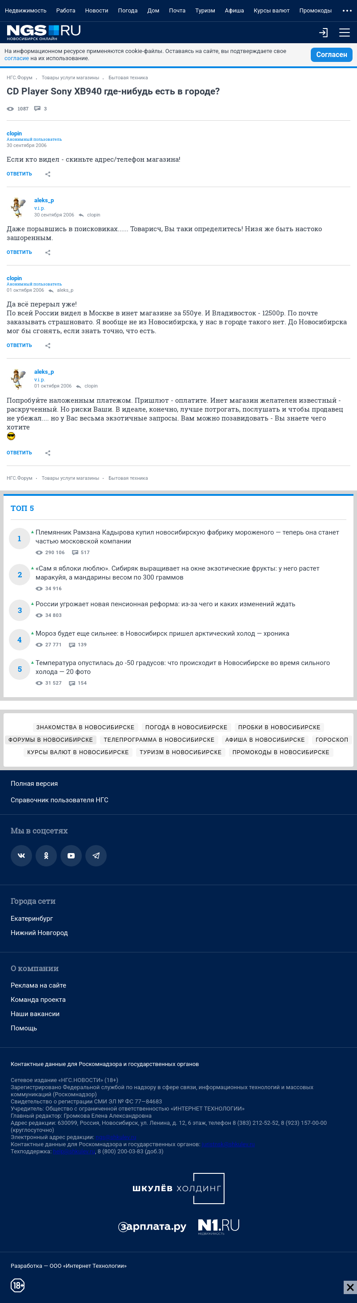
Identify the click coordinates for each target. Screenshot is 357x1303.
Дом (154, 10)
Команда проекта (38, 1000)
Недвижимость (26, 10)
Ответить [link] (19, 174)
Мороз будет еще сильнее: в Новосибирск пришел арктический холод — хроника (162, 633)
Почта (177, 10)
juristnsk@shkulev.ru (228, 1144)
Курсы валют (272, 10)
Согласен (331, 54)
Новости (96, 10)
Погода (128, 10)
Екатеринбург (32, 919)
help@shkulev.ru (74, 1151)
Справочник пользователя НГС (59, 800)
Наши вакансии (35, 1014)
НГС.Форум (19, 78)
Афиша (234, 10)
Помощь (24, 1028)
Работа (66, 10)
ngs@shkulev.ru (116, 1137)
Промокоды (315, 10)
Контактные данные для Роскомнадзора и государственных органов (105, 1064)
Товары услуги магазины (71, 78)
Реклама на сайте (38, 985)
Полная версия (34, 784)
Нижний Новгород (39, 933)
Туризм (205, 10)
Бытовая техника (128, 78)
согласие (16, 58)
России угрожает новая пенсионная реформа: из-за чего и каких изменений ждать (165, 604)
